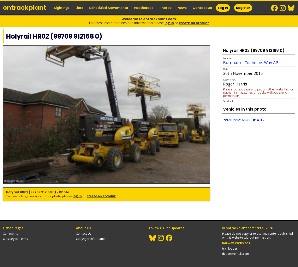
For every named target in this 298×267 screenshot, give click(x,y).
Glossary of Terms (15, 239)
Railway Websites (236, 243)
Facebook (274, 8)
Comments (10, 233)
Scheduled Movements (108, 7)
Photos (166, 7)
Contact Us (202, 7)
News (182, 7)
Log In (223, 7)
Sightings (62, 7)
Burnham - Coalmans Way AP (250, 62)
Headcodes (143, 7)
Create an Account (194, 23)
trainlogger (229, 248)
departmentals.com (235, 254)
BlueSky (291, 8)
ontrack (24, 7)
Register (243, 7)
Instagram (283, 8)
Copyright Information (91, 239)
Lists (79, 7)
